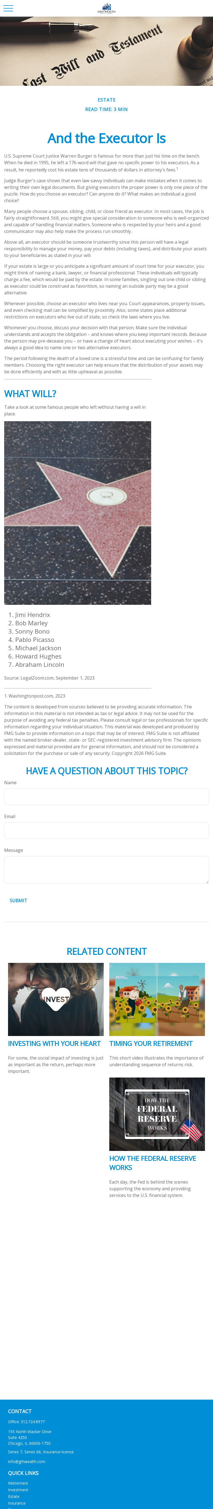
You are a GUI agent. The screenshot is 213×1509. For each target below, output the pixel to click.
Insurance (17, 1503)
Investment (18, 1489)
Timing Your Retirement (151, 1043)
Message (13, 850)
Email (9, 816)
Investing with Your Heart (54, 1043)
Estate (13, 1496)
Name (10, 783)
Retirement (18, 1483)
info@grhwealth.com (26, 1461)
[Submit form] (18, 900)
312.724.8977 (33, 1421)
